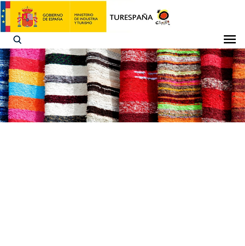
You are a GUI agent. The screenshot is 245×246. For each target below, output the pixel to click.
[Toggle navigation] (229, 39)
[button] (17, 40)
